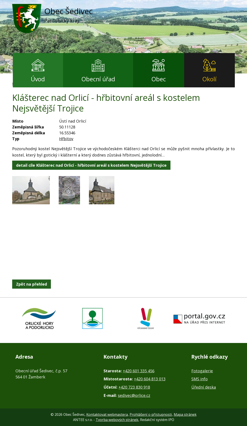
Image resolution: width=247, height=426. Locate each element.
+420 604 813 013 (149, 378)
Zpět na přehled (31, 284)
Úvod (38, 79)
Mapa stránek (185, 414)
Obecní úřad (98, 79)
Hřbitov (66, 138)
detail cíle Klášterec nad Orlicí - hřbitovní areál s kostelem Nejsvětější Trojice (91, 165)
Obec (158, 79)
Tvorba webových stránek (117, 419)
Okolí (209, 79)
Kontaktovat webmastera (107, 414)
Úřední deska (203, 387)
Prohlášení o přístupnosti (151, 414)
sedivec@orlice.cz (134, 395)
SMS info (199, 378)
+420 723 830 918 (134, 387)
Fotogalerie (202, 370)
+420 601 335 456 (138, 370)
